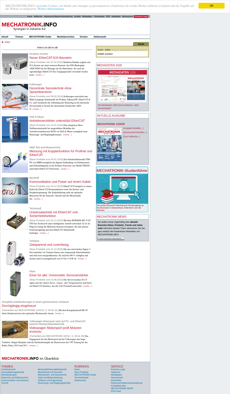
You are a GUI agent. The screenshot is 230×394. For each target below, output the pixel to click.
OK (211, 5)
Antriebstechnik (8, 369)
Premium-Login (141, 16)
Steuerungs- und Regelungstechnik (54, 383)
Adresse (115, 50)
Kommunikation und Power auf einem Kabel (59, 181)
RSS (108, 16)
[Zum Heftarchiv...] (131, 136)
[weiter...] (40, 75)
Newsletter (116, 16)
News (77, 369)
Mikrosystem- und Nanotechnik (52, 375)
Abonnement (127, 16)
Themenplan (99, 16)
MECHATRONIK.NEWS (122, 388)
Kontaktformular (118, 386)
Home (29, 16)
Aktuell (4, 37)
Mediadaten (87, 16)
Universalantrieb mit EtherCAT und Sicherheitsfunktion (53, 214)
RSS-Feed (116, 391)
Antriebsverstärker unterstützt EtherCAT (57, 120)
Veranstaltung (126, 50)
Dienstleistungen (9, 375)
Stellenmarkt (100, 37)
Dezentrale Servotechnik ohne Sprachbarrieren (50, 90)
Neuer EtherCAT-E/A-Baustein (50, 57)
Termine (84, 37)
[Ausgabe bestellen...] (133, 128)
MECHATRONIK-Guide (40, 37)
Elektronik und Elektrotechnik (14, 377)
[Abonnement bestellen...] (135, 132)
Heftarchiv (38, 16)
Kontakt (77, 16)
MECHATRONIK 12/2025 (111, 124)
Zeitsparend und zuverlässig (49, 244)
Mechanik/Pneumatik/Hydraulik (52, 369)
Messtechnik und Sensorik (50, 372)
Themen (19, 37)
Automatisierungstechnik (12, 372)
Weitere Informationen (51, 8)
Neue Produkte (81, 372)
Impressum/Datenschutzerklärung (58, 16)
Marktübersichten (65, 37)
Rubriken (81, 366)
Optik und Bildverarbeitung (50, 377)
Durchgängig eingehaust (19, 305)
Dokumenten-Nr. (140, 50)
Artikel (107, 50)
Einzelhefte (116, 380)
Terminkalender (81, 377)
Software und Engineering (50, 380)
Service (117, 366)
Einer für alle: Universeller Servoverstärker (58, 275)
